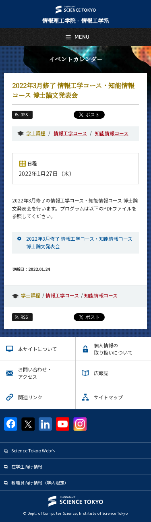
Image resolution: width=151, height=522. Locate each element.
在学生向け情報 (26, 466)
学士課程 (36, 133)
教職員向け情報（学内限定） (40, 482)
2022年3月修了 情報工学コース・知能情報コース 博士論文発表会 (79, 242)
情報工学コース (70, 133)
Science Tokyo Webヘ (33, 450)
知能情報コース (111, 133)
